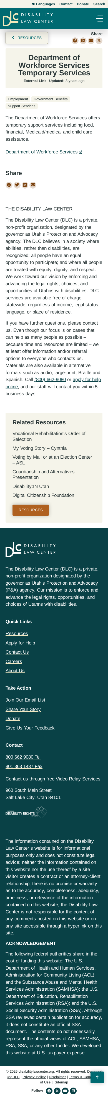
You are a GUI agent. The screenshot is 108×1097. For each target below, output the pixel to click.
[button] (99, 19)
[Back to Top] (97, 1077)
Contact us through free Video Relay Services (53, 779)
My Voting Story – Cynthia (39, 448)
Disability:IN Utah (30, 486)
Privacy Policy (34, 1077)
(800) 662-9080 (50, 379)
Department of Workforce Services (42, 152)
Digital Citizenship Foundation (43, 495)
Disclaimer (57, 1077)
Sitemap (61, 1082)
